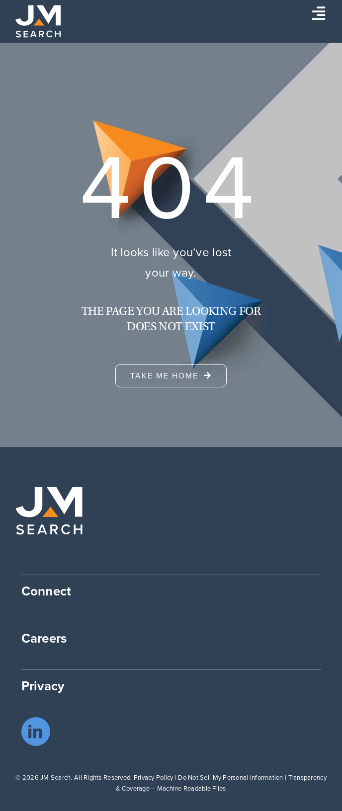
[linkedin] (35, 731)
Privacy (43, 685)
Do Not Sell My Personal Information (230, 777)
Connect (46, 591)
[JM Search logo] (38, 9)
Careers (44, 638)
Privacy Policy (153, 777)
